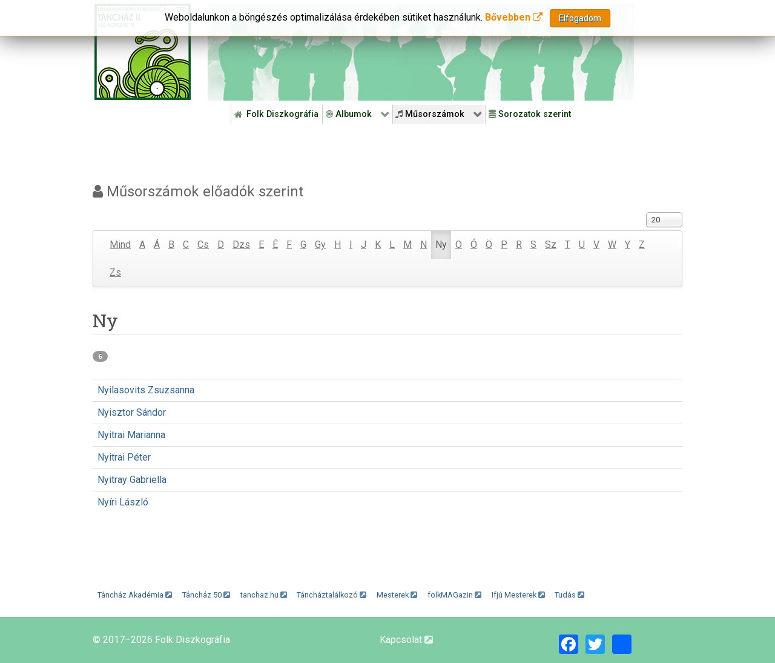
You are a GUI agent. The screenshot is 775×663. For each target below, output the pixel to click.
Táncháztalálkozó (331, 594)
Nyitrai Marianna (131, 435)
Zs (115, 272)
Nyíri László (122, 502)
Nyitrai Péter (124, 457)
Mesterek (397, 594)
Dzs (241, 244)
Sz (550, 244)
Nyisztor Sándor (131, 412)
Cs (203, 244)
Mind (120, 244)
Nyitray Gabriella (132, 479)
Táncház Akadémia (134, 594)
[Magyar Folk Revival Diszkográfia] (142, 52)
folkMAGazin (454, 594)
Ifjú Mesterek (518, 594)
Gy (320, 244)
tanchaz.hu (263, 594)
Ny (441, 244)
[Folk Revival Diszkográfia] (421, 52)
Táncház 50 (206, 594)
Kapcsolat (406, 639)
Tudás (569, 594)
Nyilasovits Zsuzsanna (145, 390)
